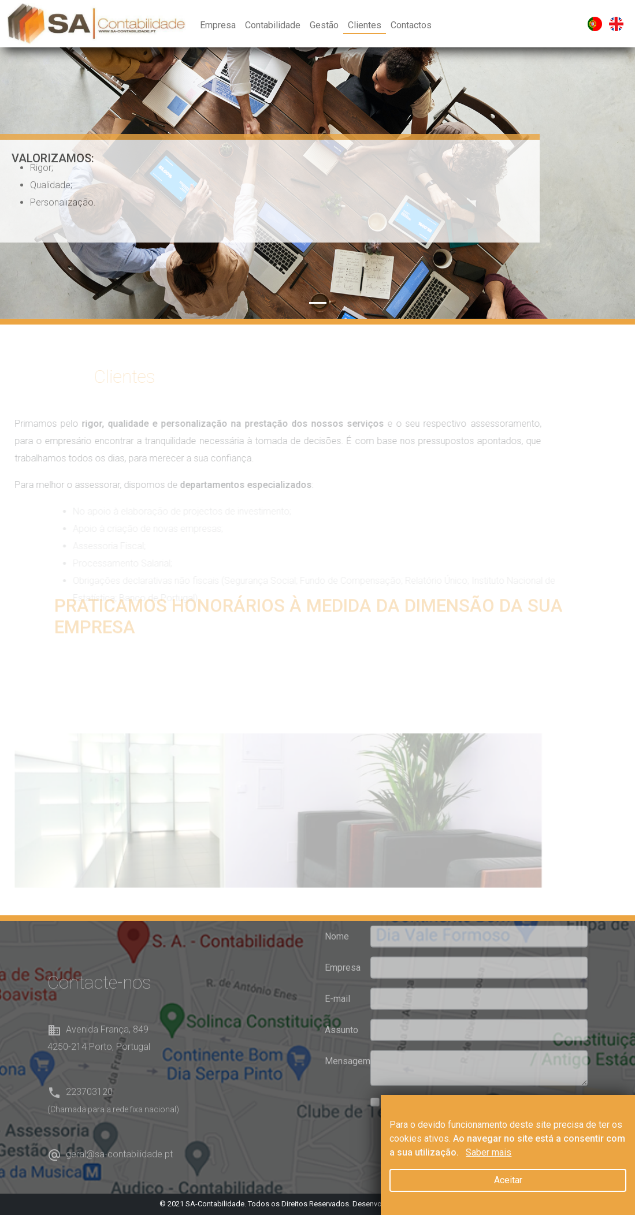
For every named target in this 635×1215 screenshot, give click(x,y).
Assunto (341, 1010)
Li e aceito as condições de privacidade (464, 1082)
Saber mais (488, 1152)
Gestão (324, 25)
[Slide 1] (317, 303)
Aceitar (508, 1180)
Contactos (411, 25)
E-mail (337, 979)
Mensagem (344, 1041)
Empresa (218, 25)
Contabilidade (272, 25)
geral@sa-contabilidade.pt (119, 1173)
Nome (337, 916)
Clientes (364, 25)
